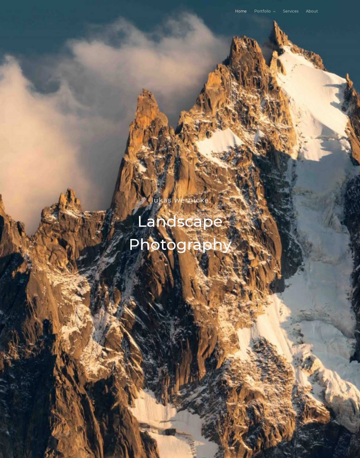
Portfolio (262, 11)
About (312, 11)
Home (241, 11)
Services (290, 11)
